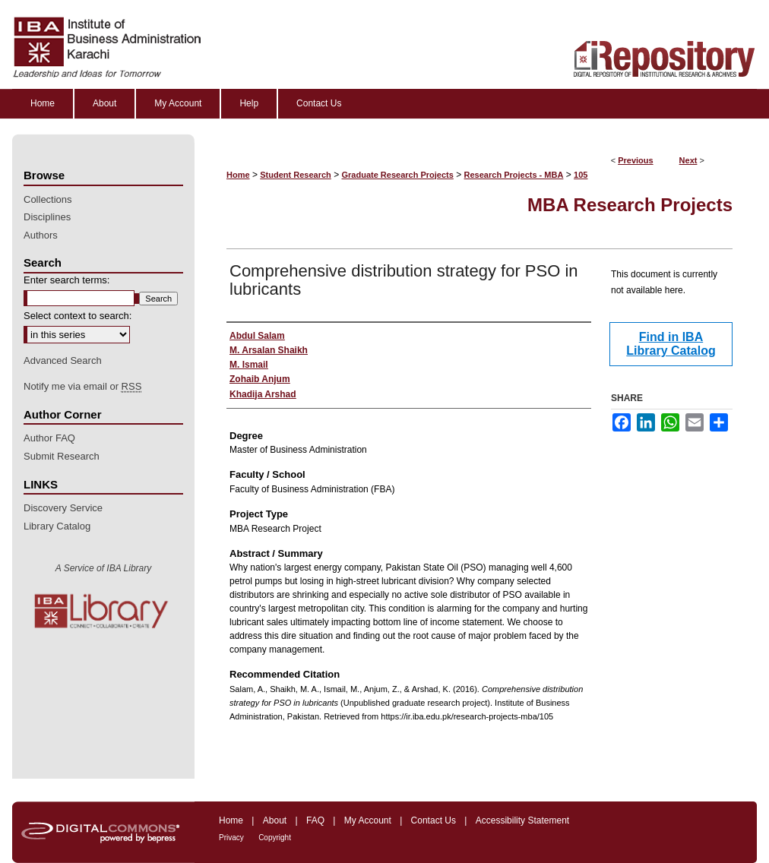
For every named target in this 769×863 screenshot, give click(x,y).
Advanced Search (63, 360)
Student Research (295, 174)
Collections (48, 199)
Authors (41, 235)
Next (688, 160)
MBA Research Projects (630, 204)
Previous (635, 160)
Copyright (274, 837)
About (274, 820)
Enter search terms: (66, 280)
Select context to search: (77, 315)
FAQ (315, 820)
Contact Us (433, 820)
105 (580, 174)
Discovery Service (63, 508)
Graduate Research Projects (398, 174)
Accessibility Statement (522, 820)
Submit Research (62, 456)
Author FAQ (49, 438)
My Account (367, 820)
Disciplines (47, 217)
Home (238, 174)
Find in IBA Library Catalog (670, 343)
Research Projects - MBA (514, 174)
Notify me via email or (82, 387)
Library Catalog (57, 526)
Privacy (231, 837)
